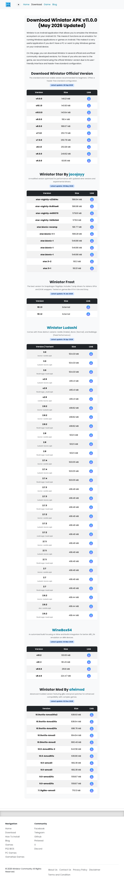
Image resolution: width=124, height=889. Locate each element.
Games (9, 844)
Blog (54, 4)
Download (36, 4)
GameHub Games (14, 856)
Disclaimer (94, 869)
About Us (52, 869)
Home (26, 4)
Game (47, 4)
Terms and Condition (59, 874)
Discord (38, 848)
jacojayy (76, 174)
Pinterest (39, 840)
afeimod (77, 689)
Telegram (39, 832)
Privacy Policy (80, 869)
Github (37, 836)
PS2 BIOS (9, 848)
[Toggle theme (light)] (18, 4)
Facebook (39, 828)
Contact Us (65, 869)
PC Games (10, 852)
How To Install (12, 836)
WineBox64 (62, 630)
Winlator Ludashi (62, 327)
